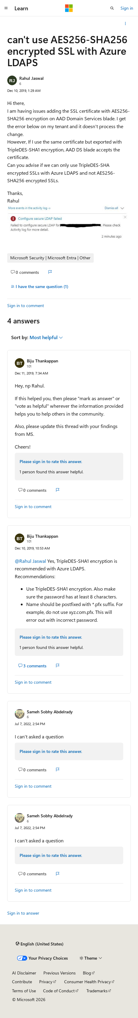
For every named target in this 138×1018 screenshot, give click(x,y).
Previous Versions (59, 973)
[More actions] (125, 23)
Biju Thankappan (42, 361)
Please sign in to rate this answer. (51, 461)
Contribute (22, 981)
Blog (87, 973)
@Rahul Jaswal (31, 561)
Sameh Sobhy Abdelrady (50, 712)
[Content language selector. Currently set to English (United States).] (39, 944)
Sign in (127, 8)
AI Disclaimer (24, 973)
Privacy (45, 981)
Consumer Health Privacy (87, 981)
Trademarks (97, 991)
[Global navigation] (6, 8)
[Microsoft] (69, 8)
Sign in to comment (25, 305)
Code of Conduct (59, 991)
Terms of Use (24, 991)
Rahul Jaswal (31, 78)
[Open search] (112, 8)
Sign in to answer (23, 913)
